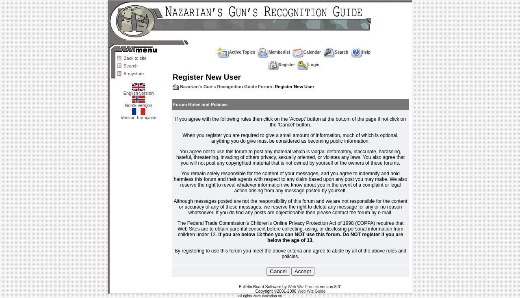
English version (139, 91)
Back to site (135, 58)
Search (131, 65)
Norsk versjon (138, 103)
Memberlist (274, 52)
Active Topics (236, 52)
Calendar (306, 52)
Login (308, 65)
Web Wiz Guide (311, 291)
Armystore (134, 73)
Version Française (138, 115)
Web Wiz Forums (303, 287)
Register (281, 65)
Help (361, 52)
